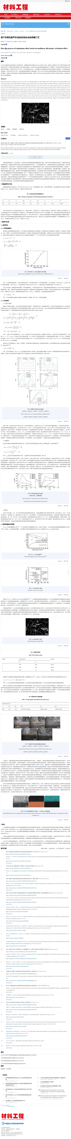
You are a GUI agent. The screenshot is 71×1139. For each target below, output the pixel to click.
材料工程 (3, 31)
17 (18, 526)
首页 (5, 14)
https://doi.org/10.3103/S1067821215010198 (16, 1036)
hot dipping (13, 135)
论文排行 (47, 14)
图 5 (35, 527)
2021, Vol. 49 (10, 31)
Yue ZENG (13, 52)
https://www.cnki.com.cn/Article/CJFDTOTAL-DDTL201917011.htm (21, 881)
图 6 (26, 608)
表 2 (41, 608)
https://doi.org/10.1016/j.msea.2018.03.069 (16, 946)
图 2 (46, 353)
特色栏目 (58, 14)
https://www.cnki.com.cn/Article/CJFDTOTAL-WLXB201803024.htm (21, 973)
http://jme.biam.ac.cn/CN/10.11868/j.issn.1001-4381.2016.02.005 (21, 951)
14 (9, 310)
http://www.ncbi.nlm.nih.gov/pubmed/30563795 (17, 966)
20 (55, 689)
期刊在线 (36, 14)
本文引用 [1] (9, 863)
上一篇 (32, 157)
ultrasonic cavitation (34, 135)
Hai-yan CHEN (4, 52)
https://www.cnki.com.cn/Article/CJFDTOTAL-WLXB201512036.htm (21, 1004)
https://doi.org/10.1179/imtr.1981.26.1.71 (15, 997)
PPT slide (66, 278)
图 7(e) (33, 773)
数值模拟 (15, 129)
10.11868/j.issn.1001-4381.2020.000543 (37, 31)
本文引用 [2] (9, 992)
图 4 (15, 527)
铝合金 (2, 129)
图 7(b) (39, 764)
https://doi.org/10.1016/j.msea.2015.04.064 (16, 1026)
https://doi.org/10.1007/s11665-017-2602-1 (16, 930)
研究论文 (3, 33)
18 (30, 598)
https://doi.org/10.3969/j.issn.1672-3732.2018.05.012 (18, 868)
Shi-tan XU (29, 52)
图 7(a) (35, 764)
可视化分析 (67, 848)
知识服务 (7, 18)
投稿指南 (25, 14)
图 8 (36, 783)
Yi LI (18, 52)
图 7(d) (29, 773)
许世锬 (19, 41)
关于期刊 (14, 14)
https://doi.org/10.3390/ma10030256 (14, 938)
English (67, 1)
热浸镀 (8, 129)
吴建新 (15, 41)
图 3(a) (23, 458)
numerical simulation (23, 135)
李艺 (11, 41)
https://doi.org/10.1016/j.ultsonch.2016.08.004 (17, 911)
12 (43, 176)
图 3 (4, 458)
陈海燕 (2, 41)
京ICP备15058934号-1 (5, 1127)
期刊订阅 (18, 18)
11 (26, 176)
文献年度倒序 (52, 848)
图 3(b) (5, 513)
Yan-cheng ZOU (36, 52)
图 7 (52, 691)
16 (57, 443)
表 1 (40, 187)
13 (35, 234)
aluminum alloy (4, 135)
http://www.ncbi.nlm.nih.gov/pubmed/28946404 (17, 921)
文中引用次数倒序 (60, 848)
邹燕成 (24, 41)
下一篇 (39, 157)
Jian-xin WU (23, 52)
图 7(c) (14, 770)
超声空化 (22, 129)
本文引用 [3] (9, 1028)
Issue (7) (17, 31)
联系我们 (28, 18)
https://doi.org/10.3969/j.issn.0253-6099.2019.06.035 (18, 854)
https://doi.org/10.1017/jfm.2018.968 (14, 1017)
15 (9, 345)
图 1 (38, 235)
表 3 (20, 691)
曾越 (8, 41)
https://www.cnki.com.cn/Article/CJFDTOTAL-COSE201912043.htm (21, 895)
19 (34, 676)
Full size (60, 278)
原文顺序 (45, 848)
